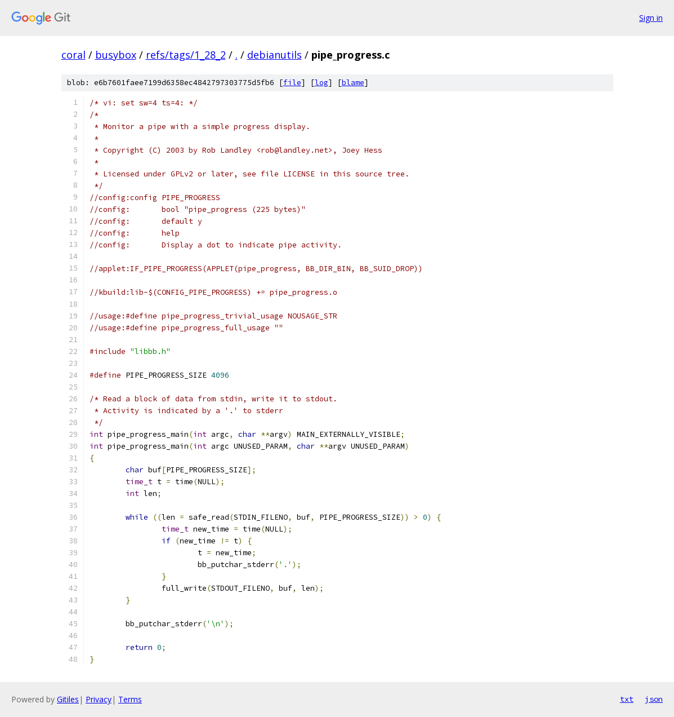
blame (353, 82)
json (654, 699)
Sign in (651, 17)
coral (73, 54)
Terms (130, 699)
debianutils (274, 54)
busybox (115, 54)
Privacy (98, 699)
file (292, 82)
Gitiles (68, 699)
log (321, 82)
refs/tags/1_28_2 (186, 54)
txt (626, 699)
